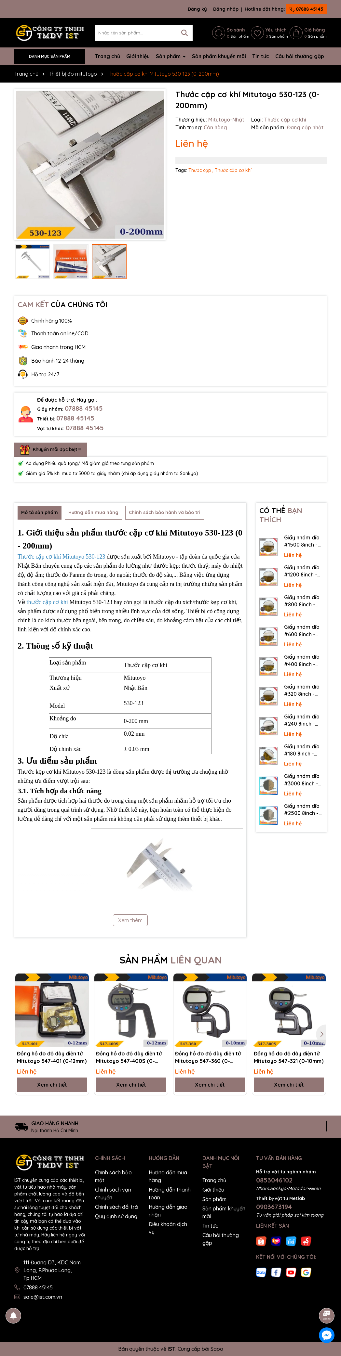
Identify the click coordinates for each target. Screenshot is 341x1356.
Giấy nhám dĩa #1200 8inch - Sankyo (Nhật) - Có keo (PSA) (303, 571)
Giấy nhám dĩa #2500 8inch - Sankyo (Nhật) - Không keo (303, 810)
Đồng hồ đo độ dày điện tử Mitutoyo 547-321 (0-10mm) (288, 1057)
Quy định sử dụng (116, 1216)
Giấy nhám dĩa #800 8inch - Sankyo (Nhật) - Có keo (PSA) (303, 601)
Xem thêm (130, 920)
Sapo (217, 1349)
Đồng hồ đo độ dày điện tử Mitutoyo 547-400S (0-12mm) (129, 1057)
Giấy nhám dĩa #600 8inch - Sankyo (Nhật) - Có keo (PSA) (303, 631)
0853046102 (274, 1180)
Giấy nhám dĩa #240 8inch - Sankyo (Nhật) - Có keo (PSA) (303, 720)
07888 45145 (306, 9)
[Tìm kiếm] (184, 32)
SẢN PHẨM (170, 960)
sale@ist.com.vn (42, 1297)
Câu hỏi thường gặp (299, 56)
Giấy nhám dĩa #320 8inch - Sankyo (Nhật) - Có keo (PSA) (303, 690)
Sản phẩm (169, 56)
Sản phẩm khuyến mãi (219, 56)
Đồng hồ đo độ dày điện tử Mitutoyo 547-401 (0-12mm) (52, 1057)
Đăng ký (197, 9)
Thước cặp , (200, 170)
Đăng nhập (226, 9)
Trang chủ (107, 56)
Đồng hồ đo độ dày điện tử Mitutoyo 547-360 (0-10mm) (208, 1057)
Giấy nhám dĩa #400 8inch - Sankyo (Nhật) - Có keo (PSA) (303, 660)
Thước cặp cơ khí (233, 170)
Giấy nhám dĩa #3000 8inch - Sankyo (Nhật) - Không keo (303, 780)
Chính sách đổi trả (116, 1207)
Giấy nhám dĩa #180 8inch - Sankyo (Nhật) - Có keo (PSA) (303, 750)
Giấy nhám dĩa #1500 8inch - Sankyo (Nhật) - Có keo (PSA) (303, 541)
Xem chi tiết (52, 1084)
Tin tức (260, 56)
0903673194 (274, 1207)
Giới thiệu (138, 56)
